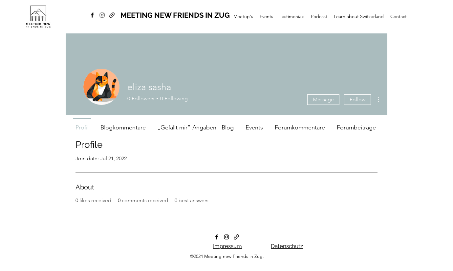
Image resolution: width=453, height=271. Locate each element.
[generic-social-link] (112, 15)
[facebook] (92, 15)
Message (323, 99)
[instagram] (102, 15)
